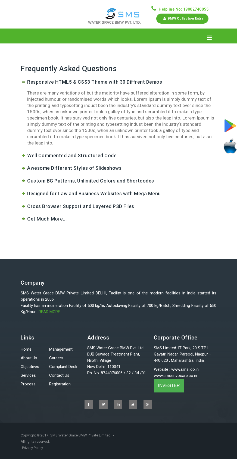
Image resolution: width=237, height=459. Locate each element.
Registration (60, 384)
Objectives (30, 366)
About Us (29, 358)
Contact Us (59, 375)
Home (26, 349)
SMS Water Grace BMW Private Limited (80, 435)
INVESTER (169, 385)
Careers (56, 358)
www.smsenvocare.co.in (175, 375)
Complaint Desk (63, 366)
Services (28, 375)
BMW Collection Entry (182, 18)
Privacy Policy (32, 448)
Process (28, 384)
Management (61, 349)
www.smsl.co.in (185, 369)
